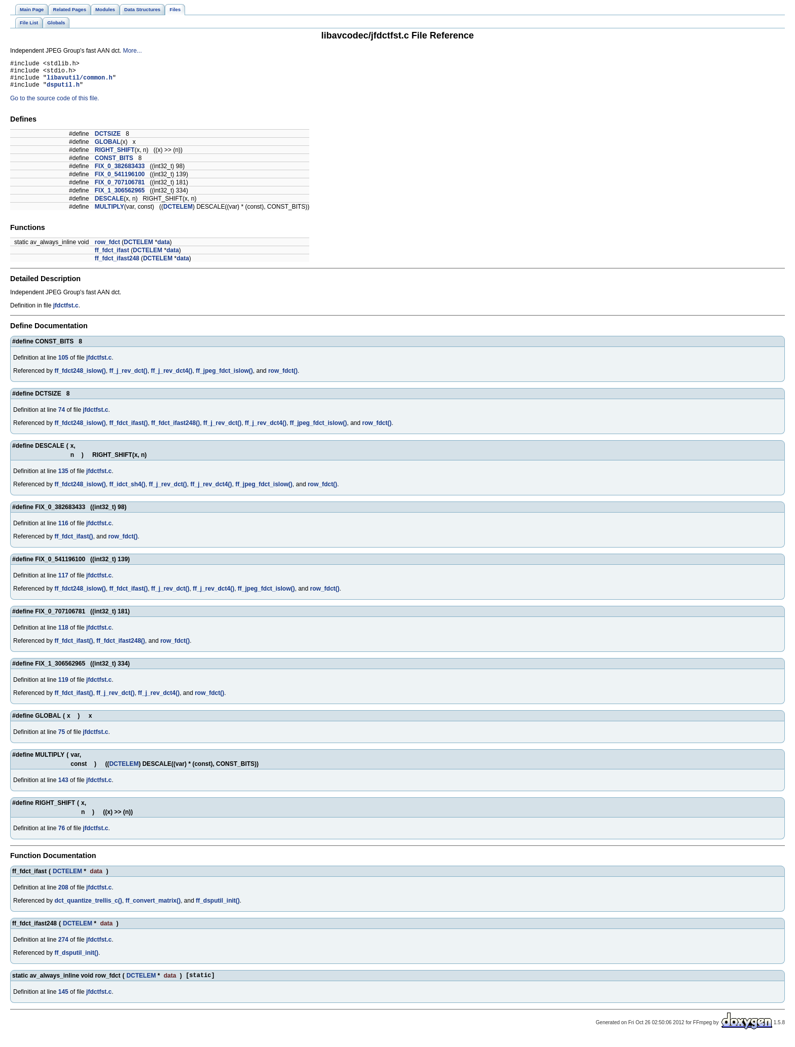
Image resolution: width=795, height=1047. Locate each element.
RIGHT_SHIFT (115, 156)
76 (61, 834)
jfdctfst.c (66, 311)
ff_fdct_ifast (112, 256)
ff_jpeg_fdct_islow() (224, 376)
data (163, 248)
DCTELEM (178, 212)
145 (63, 999)
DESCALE (109, 204)
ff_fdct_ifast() (128, 429)
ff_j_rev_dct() (128, 376)
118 (63, 633)
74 (61, 415)
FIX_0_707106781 (120, 188)
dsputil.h (63, 90)
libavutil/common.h (80, 81)
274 (63, 945)
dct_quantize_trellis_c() (88, 906)
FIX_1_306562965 (120, 196)
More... (132, 50)
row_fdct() (283, 376)
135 (63, 477)
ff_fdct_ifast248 (117, 264)
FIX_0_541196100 (120, 180)
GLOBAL (108, 147)
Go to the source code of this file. (54, 104)
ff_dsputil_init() (218, 906)
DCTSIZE (108, 139)
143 (63, 786)
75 (61, 738)
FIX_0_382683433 (120, 172)
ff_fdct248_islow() (79, 376)
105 (63, 363)
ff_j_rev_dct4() (171, 376)
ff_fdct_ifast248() (175, 429)
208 (63, 893)
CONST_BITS (114, 164)
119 (63, 685)
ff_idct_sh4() (127, 490)
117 (63, 581)
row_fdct (107, 248)
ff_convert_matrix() (152, 906)
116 (63, 529)
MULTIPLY (109, 212)
